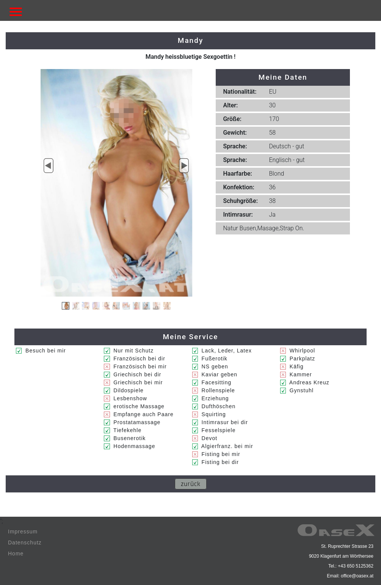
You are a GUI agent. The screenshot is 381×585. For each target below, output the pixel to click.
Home (16, 553)
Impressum (23, 531)
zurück (191, 484)
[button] (49, 166)
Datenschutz (25, 542)
